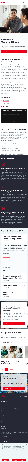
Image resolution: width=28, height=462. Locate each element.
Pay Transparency (6, 263)
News (2, 415)
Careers (2, 410)
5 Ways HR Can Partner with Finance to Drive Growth (12, 362)
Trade (2, 421)
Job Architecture (6, 257)
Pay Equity (5, 260)
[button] (7, 342)
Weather (3, 426)
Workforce (3, 428)
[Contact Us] (14, 388)
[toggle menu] (26, 2)
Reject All (15, 460)
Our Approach (6, 100)
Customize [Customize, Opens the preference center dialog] (5, 460)
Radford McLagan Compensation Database (11, 270)
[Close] (26, 445)
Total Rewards (6, 253)
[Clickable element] (14, 238)
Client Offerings (6, 103)
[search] (23, 2)
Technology (3, 424)
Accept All (22, 460)
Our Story (3, 408)
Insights (14, 413)
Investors (3, 413)
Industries (15, 410)
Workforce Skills (6, 267)
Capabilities (4, 35)
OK (14, 121)
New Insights (5, 106)
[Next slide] (6, 369)
